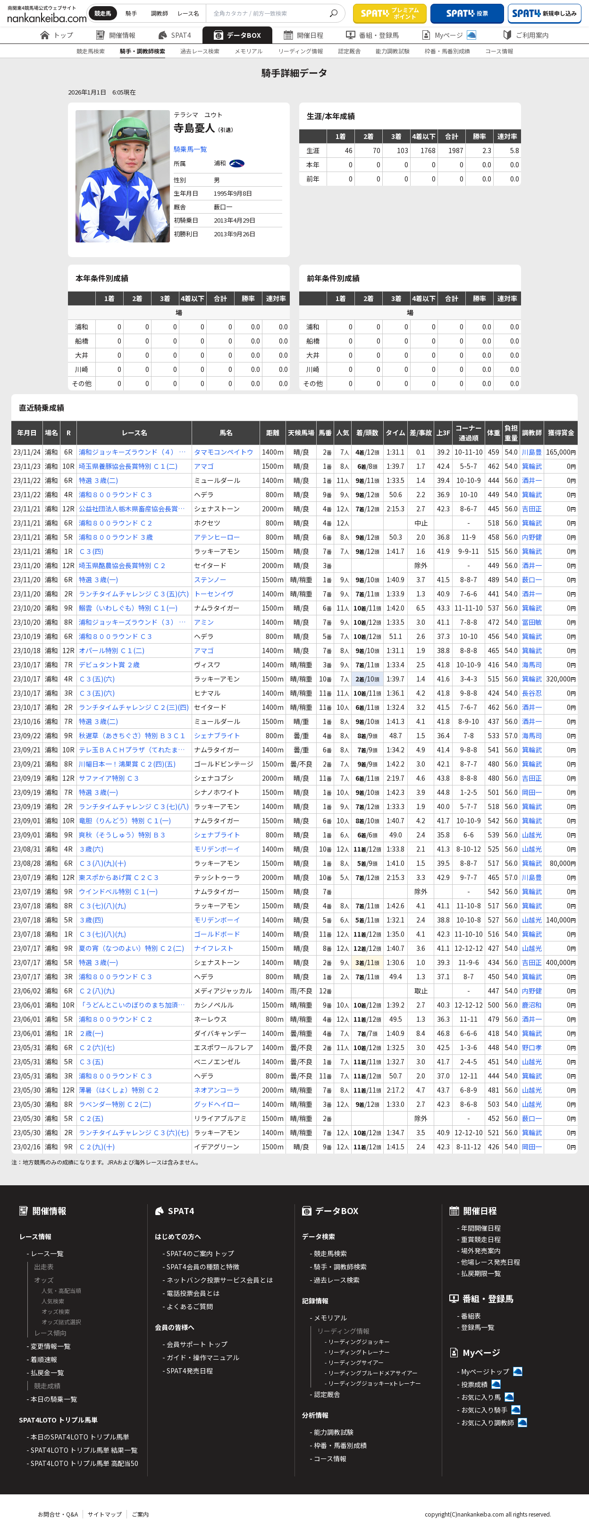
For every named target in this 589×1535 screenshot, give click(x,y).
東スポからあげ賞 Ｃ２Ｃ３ (119, 877)
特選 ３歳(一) (98, 579)
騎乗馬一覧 (190, 149)
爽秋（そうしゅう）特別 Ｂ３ (122, 834)
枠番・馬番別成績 (447, 51)
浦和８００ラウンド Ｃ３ (116, 494)
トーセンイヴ (214, 593)
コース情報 (499, 51)
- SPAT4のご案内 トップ (198, 1253)
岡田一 (532, 792)
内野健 (532, 537)
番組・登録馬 (372, 35)
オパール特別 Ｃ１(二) (111, 650)
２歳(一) (91, 1033)
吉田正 (532, 508)
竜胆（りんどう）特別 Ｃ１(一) (125, 820)
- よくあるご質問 (187, 1306)
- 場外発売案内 (479, 1250)
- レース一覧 (44, 1253)
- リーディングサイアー (354, 1362)
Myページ (448, 35)
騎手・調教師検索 (142, 51)
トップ (56, 35)
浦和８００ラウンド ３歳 (116, 537)
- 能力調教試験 (331, 1432)
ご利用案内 (526, 35)
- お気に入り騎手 (482, 1409)
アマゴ (204, 466)
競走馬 (102, 13)
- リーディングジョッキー (357, 1341)
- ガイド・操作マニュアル (200, 1357)
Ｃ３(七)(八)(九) (102, 905)
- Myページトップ (483, 1371)
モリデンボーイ (217, 849)
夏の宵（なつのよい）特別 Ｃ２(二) (131, 948)
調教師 (159, 13)
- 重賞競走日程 (479, 1239)
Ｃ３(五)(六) (97, 678)
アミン (204, 622)
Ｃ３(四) (91, 551)
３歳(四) (91, 919)
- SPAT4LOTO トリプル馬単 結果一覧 (81, 1450)
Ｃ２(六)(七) (97, 1047)
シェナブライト (217, 735)
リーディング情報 (300, 51)
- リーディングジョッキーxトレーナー (373, 1383)
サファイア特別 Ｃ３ (109, 778)
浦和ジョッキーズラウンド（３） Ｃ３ (132, 622)
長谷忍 (532, 693)
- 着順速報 (41, 1359)
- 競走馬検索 (328, 1253)
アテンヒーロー (217, 537)
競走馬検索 (90, 51)
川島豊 (532, 452)
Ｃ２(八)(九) (97, 990)
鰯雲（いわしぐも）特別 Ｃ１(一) (128, 607)
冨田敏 (532, 622)
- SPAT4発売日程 (187, 1370)
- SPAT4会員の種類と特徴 (200, 1266)
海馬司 (532, 664)
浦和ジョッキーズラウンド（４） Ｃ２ (132, 452)
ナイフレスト (214, 948)
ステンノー (210, 579)
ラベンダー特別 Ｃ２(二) (115, 1104)
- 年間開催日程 (479, 1228)
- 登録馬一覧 (475, 1327)
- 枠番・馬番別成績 (338, 1445)
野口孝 (532, 1047)
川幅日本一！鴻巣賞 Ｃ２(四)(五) (127, 763)
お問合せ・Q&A (58, 1514)
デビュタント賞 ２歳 (109, 664)
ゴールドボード (217, 934)
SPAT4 (174, 35)
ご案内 (140, 1514)
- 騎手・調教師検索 (338, 1266)
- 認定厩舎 (325, 1394)
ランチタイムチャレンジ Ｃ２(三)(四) (134, 707)
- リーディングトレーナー (357, 1352)
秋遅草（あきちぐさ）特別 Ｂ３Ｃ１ (132, 735)
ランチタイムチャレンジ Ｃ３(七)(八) (134, 806)
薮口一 (532, 579)
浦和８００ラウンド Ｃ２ (116, 522)
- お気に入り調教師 (485, 1422)
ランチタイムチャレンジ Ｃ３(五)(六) (134, 593)
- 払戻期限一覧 (479, 1273)
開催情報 (115, 35)
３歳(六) (91, 849)
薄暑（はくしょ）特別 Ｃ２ (119, 1090)
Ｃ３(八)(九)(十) (102, 863)
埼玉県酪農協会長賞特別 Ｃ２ (122, 565)
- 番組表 (469, 1315)
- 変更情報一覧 (48, 1346)
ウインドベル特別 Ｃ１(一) (118, 891)
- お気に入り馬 (479, 1397)
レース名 (188, 13)
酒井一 (532, 480)
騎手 (131, 13)
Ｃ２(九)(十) (97, 1146)
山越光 (532, 834)
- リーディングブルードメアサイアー (371, 1373)
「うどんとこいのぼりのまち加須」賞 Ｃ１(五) (132, 1005)
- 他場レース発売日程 (488, 1262)
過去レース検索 (199, 51)
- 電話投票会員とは (190, 1293)
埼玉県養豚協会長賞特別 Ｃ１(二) (128, 466)
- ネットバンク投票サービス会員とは (217, 1280)
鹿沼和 (532, 1004)
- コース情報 (328, 1458)
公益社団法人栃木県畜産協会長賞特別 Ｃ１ (132, 509)
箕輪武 (532, 466)
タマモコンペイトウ (223, 452)
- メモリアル (328, 1317)
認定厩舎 (349, 51)
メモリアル (249, 51)
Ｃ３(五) (91, 1061)
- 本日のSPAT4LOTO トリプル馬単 (77, 1436)
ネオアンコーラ (217, 1090)
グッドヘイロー (217, 1104)
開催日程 (303, 35)
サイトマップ (105, 1514)
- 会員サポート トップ (194, 1344)
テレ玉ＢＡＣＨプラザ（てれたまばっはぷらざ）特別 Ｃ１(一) (132, 750)
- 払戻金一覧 (45, 1372)
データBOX (237, 35)
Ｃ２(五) (91, 1118)
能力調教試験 (393, 51)
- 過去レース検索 (335, 1280)
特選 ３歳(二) (98, 480)
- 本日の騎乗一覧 (51, 1399)
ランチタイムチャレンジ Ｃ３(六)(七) (134, 1132)
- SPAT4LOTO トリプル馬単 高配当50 (82, 1463)
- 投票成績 (472, 1384)
